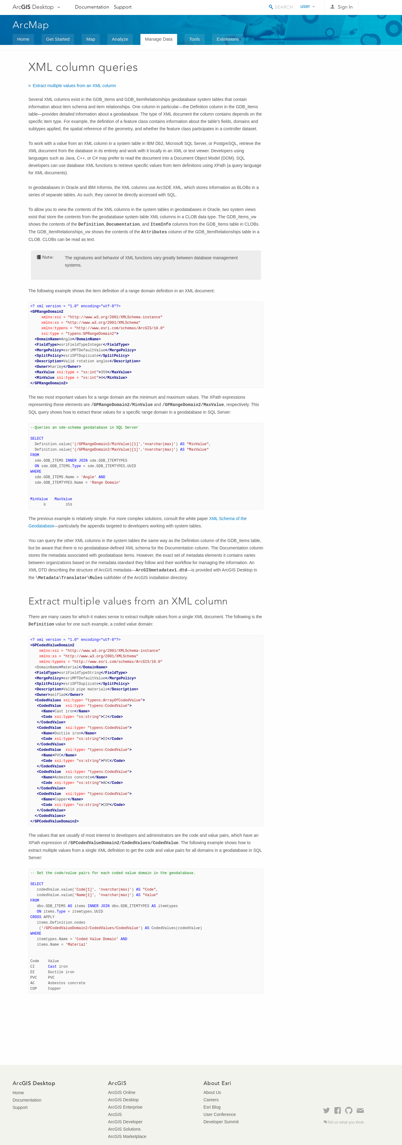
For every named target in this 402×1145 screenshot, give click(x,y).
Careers (211, 1099)
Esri (376, 7)
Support (123, 7)
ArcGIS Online (121, 1092)
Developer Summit (221, 1121)
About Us (212, 1092)
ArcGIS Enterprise (125, 1107)
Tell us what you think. (346, 1122)
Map (90, 39)
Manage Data (159, 39)
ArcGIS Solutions (124, 1129)
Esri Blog (212, 1107)
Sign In (345, 7)
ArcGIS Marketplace (127, 1136)
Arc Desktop (33, 6)
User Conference (219, 1114)
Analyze (120, 39)
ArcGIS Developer (125, 1121)
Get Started (58, 39)
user (305, 6)
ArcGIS (115, 1114)
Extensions (228, 39)
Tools (194, 39)
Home (23, 39)
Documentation (92, 7)
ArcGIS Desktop (123, 1099)
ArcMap (31, 25)
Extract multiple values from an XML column (74, 85)
